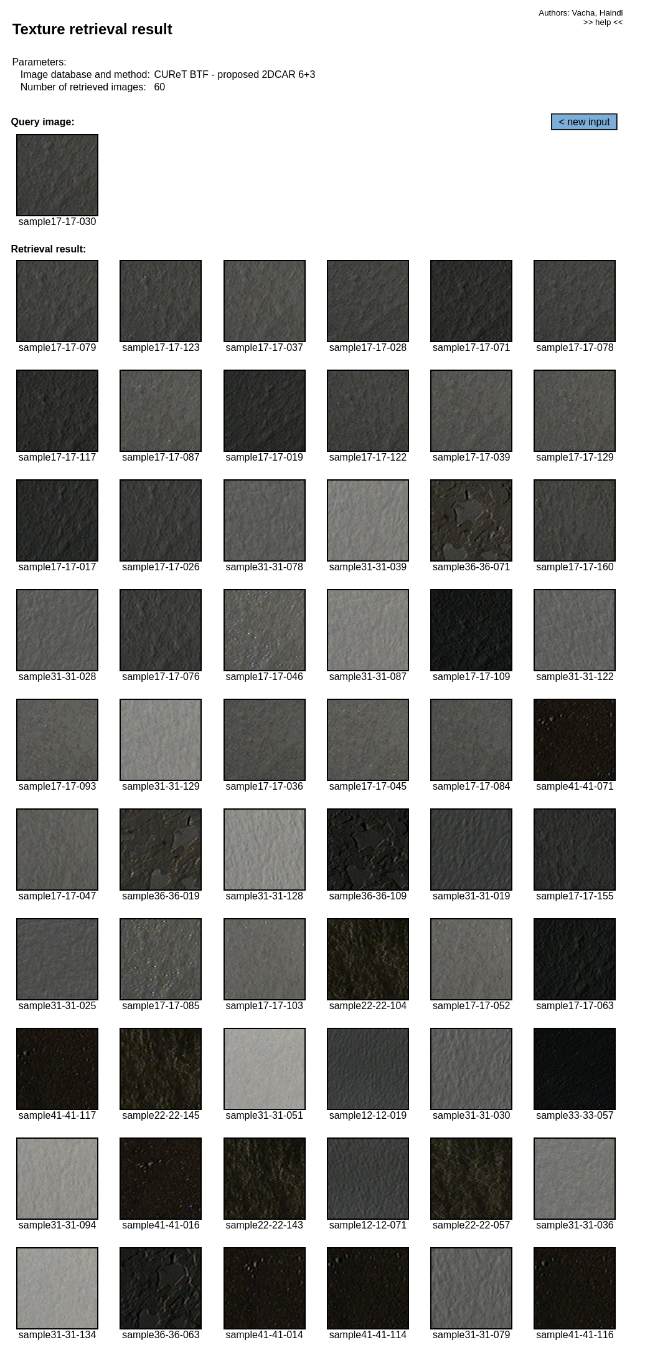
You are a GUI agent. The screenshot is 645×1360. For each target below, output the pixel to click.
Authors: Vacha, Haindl (581, 12)
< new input (584, 122)
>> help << (603, 22)
